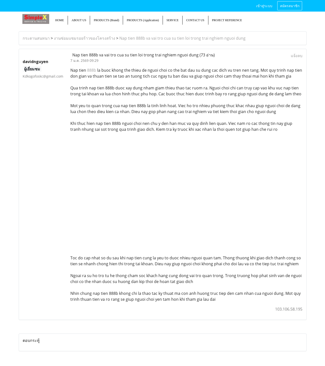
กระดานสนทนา (36, 38)
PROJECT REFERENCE (227, 20)
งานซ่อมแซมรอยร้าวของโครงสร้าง (84, 38)
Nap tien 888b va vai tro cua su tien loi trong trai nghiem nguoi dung (182, 38)
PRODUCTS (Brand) (106, 20)
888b (91, 70)
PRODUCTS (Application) (143, 20)
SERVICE (173, 20)
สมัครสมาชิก (289, 5)
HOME (59, 20)
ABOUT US (79, 20)
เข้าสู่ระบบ (264, 5)
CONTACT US (195, 20)
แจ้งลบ (296, 55)
